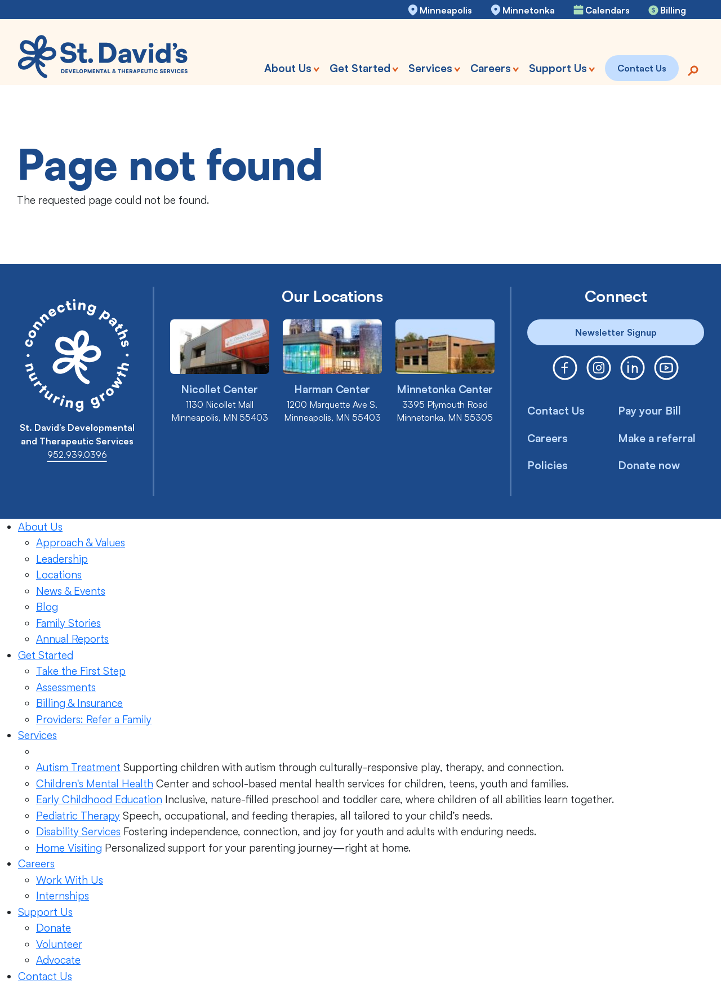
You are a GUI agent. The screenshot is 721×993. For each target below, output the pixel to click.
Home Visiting (69, 847)
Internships (62, 895)
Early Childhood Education (99, 799)
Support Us (45, 912)
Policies (547, 465)
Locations (59, 574)
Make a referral (657, 438)
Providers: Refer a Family (94, 719)
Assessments (66, 687)
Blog (47, 606)
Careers (547, 438)
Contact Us (556, 410)
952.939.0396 (77, 454)
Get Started (45, 655)
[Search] (693, 69)
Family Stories (68, 623)
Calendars (607, 10)
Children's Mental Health (94, 783)
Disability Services (78, 831)
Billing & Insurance (79, 703)
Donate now (649, 465)
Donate (53, 927)
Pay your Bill (649, 410)
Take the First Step (81, 671)
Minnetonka (528, 10)
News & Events (70, 591)
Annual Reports (72, 638)
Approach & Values (80, 542)
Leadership (62, 558)
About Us (40, 526)
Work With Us (69, 880)
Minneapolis (446, 10)
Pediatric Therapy (78, 815)
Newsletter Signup (616, 332)
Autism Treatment (78, 767)
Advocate (58, 960)
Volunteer (59, 944)
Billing (673, 10)
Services (37, 735)
